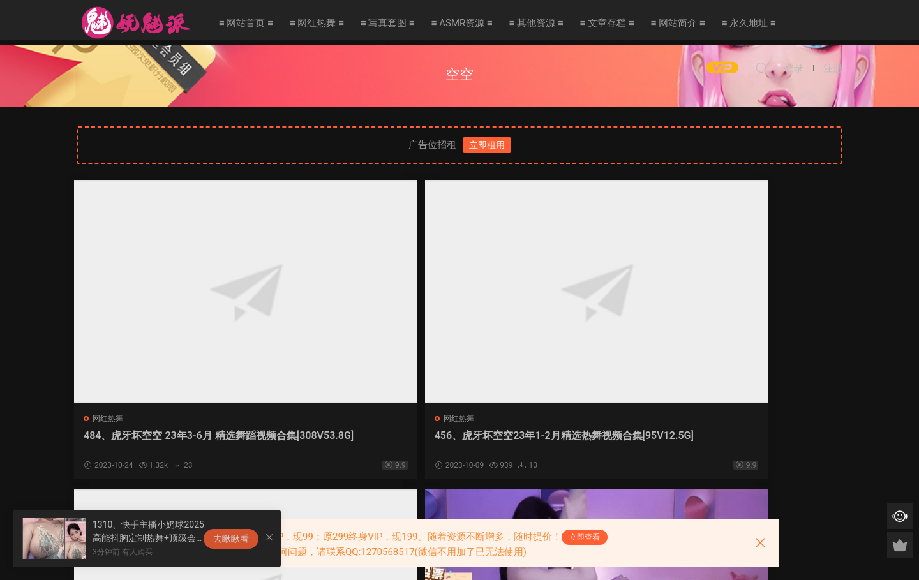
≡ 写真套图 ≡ (388, 23)
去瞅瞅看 (231, 538)
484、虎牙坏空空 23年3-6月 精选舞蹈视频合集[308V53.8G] (167, 441)
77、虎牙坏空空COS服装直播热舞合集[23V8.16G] (747, 441)
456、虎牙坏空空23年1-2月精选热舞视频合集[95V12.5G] (359, 441)
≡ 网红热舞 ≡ (317, 23)
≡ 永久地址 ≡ (749, 23)
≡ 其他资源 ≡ (536, 23)
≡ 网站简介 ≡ (678, 23)
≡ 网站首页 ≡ (246, 23)
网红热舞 (110, 418)
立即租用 (487, 145)
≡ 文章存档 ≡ (607, 23)
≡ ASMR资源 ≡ (462, 23)
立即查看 (584, 537)
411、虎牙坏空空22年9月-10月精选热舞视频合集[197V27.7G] (556, 441)
